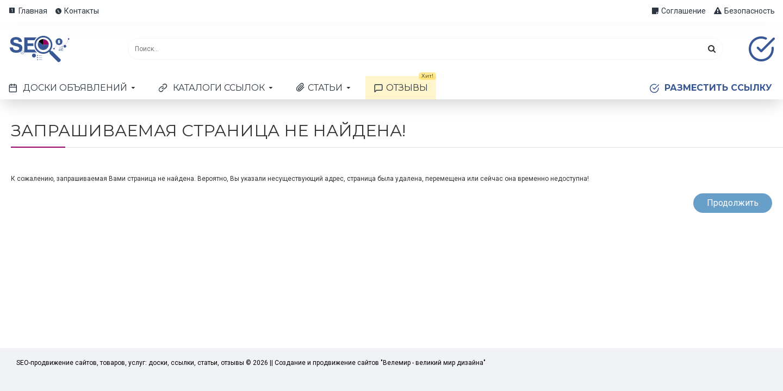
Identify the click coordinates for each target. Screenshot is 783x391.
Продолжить (733, 203)
